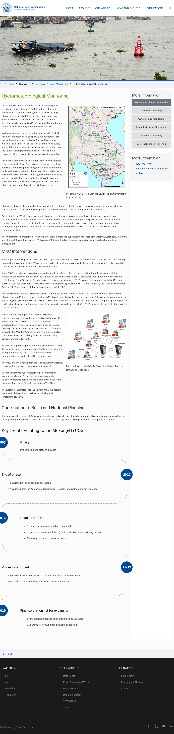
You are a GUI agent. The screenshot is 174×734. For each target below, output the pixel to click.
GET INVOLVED (125, 668)
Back (7, 654)
